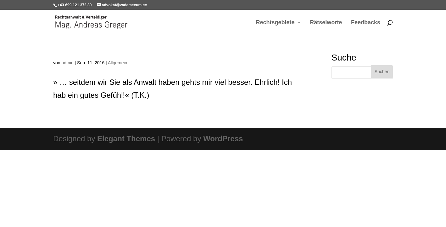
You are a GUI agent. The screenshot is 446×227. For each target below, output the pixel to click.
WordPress (223, 138)
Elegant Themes (126, 138)
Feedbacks (365, 23)
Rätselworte (326, 23)
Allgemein (117, 62)
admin (67, 62)
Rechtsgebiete (275, 23)
